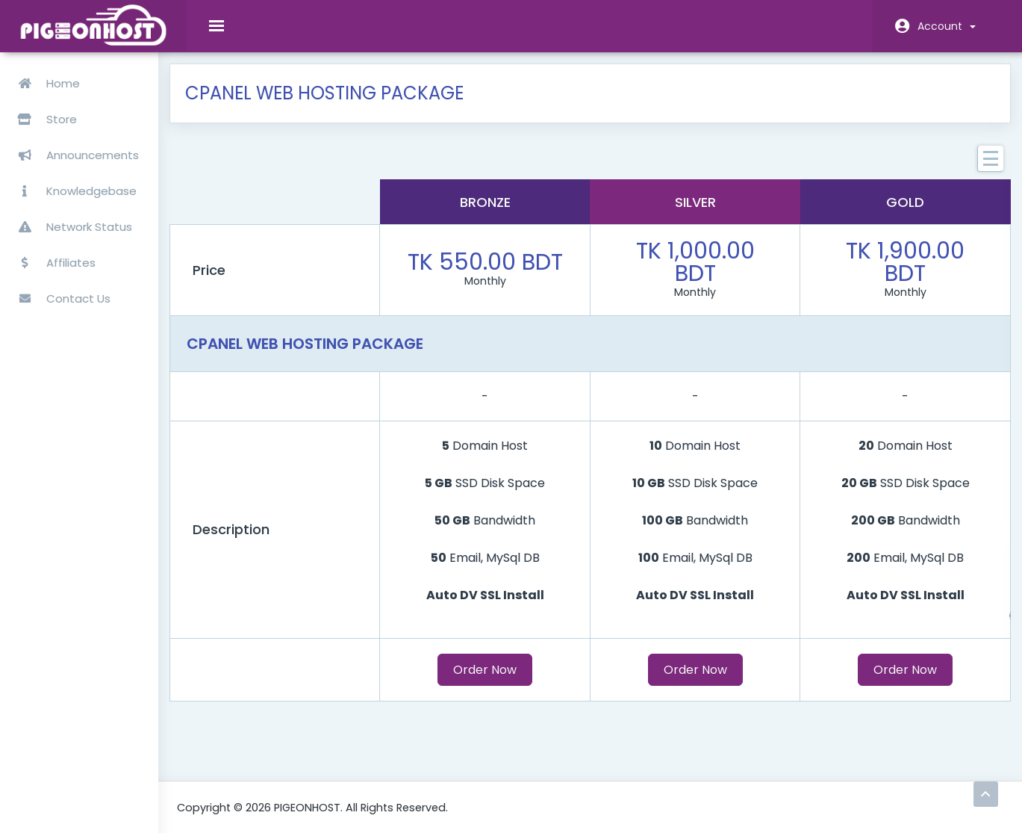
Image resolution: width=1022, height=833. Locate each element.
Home (44, 77)
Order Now (506, 681)
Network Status (70, 221)
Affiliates (52, 256)
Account (946, 26)
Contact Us (59, 292)
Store (88, 113)
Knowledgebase (72, 185)
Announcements (73, 149)
